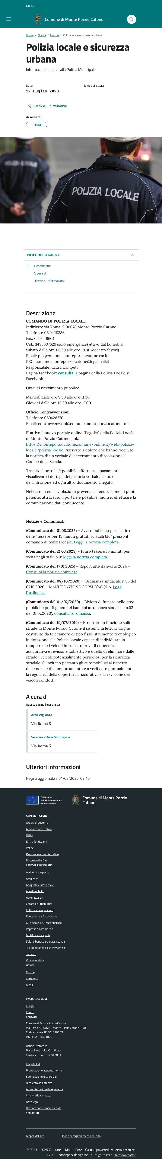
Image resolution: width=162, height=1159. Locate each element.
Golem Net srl (122, 1149)
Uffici (29, 835)
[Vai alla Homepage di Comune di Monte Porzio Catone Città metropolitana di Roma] (70, 19)
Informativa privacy (38, 1095)
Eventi (30, 1012)
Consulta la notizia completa (51, 571)
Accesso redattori (125, 1155)
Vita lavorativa (35, 960)
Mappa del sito (35, 1136)
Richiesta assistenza (39, 1082)
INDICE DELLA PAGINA (43, 255)
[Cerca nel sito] (131, 19)
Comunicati (33, 978)
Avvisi (30, 984)
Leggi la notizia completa (96, 542)
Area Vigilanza (41, 714)
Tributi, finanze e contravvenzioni (46, 947)
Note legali (32, 1101)
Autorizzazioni (34, 897)
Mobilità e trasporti (38, 935)
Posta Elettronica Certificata (43, 1050)
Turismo (31, 954)
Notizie (30, 972)
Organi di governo (37, 822)
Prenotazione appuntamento (44, 1070)
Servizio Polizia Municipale (50, 737)
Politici (30, 847)
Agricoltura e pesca (38, 872)
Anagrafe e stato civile (40, 885)
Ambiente (32, 878)
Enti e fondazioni (36, 841)
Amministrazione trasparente (44, 1089)
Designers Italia (100, 1155)
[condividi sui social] (36, 105)
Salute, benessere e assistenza (45, 941)
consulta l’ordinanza (72, 613)
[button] (31, 5)
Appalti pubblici (35, 891)
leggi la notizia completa (85, 557)
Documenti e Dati (37, 860)
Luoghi (30, 1006)
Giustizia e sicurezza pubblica (44, 922)
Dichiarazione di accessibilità (43, 1108)
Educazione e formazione (41, 916)
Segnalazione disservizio (41, 1076)
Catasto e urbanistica (39, 903)
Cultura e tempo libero (39, 910)
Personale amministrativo (42, 854)
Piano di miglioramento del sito (81, 1136)
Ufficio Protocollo (36, 1046)
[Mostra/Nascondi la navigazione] (8, 19)
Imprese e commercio (39, 929)
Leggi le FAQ (33, 1064)
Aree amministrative (39, 829)
